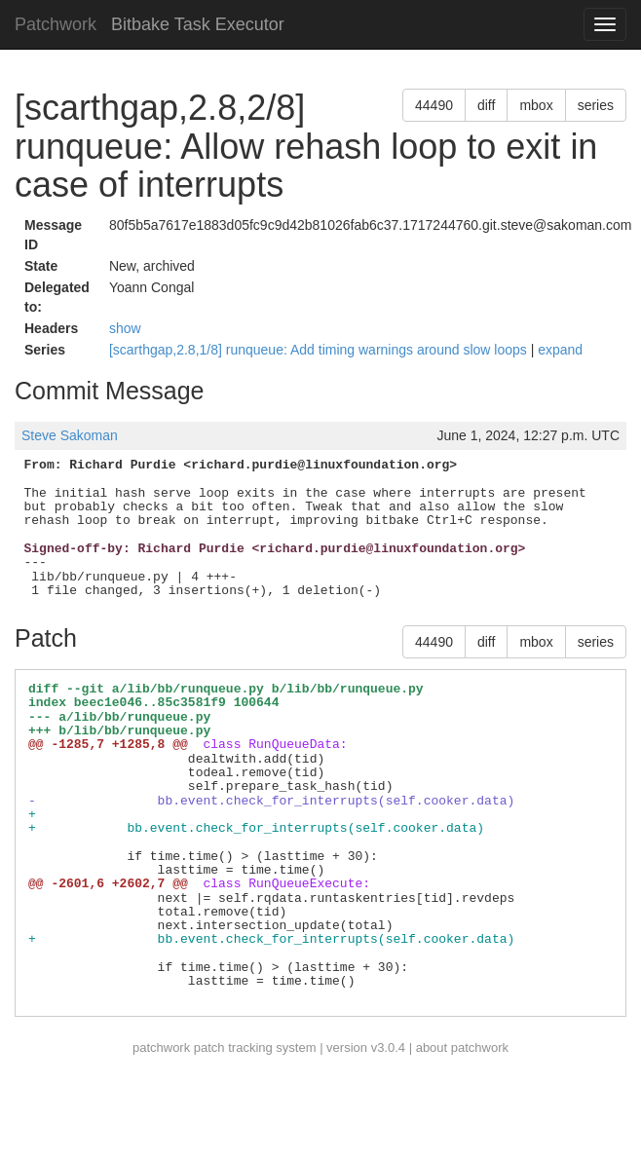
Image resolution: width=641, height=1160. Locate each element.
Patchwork (55, 24)
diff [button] (486, 105)
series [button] (596, 105)
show (125, 328)
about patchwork (462, 1047)
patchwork (161, 1047)
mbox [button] (535, 105)
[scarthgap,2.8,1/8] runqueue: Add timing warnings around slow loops (320, 349)
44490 (434, 105)
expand (560, 349)
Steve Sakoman (69, 435)
